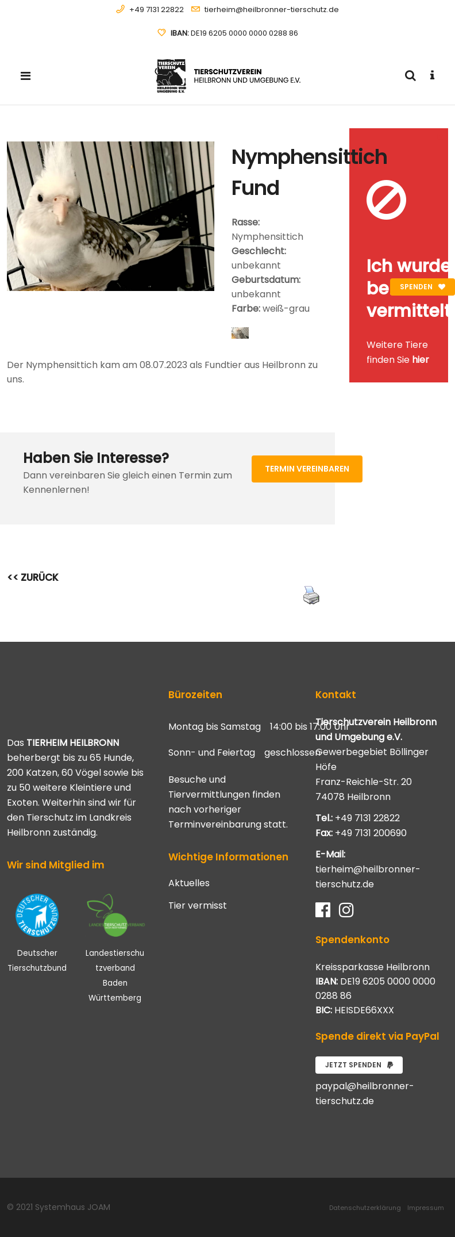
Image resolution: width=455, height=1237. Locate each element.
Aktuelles (189, 883)
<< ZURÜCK (33, 577)
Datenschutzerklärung (365, 1207)
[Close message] (440, 136)
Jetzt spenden (359, 1065)
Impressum (425, 1207)
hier (420, 359)
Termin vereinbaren (307, 468)
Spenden (422, 287)
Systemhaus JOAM (72, 1207)
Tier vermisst (197, 905)
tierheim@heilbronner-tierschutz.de (272, 9)
